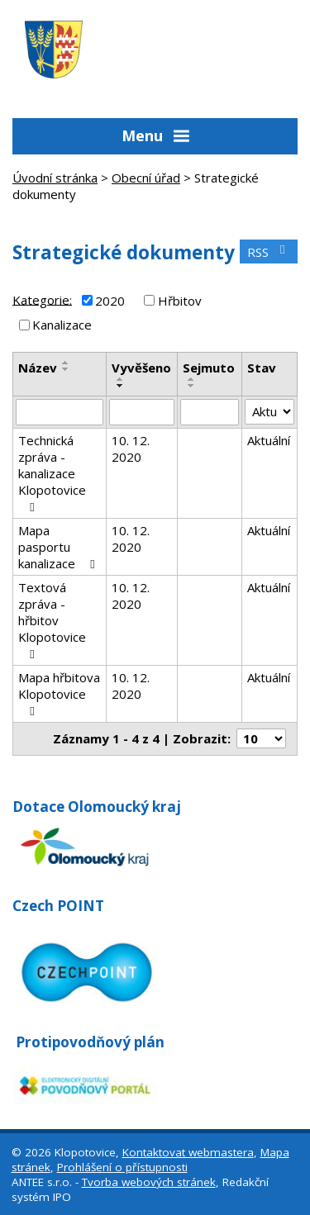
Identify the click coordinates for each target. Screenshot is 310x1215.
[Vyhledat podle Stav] (269, 412)
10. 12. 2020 (131, 448)
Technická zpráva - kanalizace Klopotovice (52, 473)
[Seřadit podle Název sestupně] (66, 369)
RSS (268, 252)
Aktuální (268, 440)
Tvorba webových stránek (149, 1182)
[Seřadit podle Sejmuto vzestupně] (192, 379)
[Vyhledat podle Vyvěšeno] (142, 412)
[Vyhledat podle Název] (59, 412)
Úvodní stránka (55, 177)
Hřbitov (180, 300)
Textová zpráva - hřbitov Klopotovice (52, 620)
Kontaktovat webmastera (188, 1152)
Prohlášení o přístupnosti (122, 1167)
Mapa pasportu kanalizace (59, 547)
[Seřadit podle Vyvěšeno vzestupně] (121, 379)
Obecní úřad (146, 177)
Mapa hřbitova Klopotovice (59, 693)
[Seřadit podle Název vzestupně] (66, 362)
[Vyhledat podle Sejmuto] (209, 412)
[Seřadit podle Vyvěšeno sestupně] (121, 385)
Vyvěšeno (141, 367)
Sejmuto (209, 367)
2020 (110, 300)
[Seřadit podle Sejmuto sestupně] (192, 385)
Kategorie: (42, 299)
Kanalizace (62, 324)
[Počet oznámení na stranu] (261, 738)
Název (37, 367)
